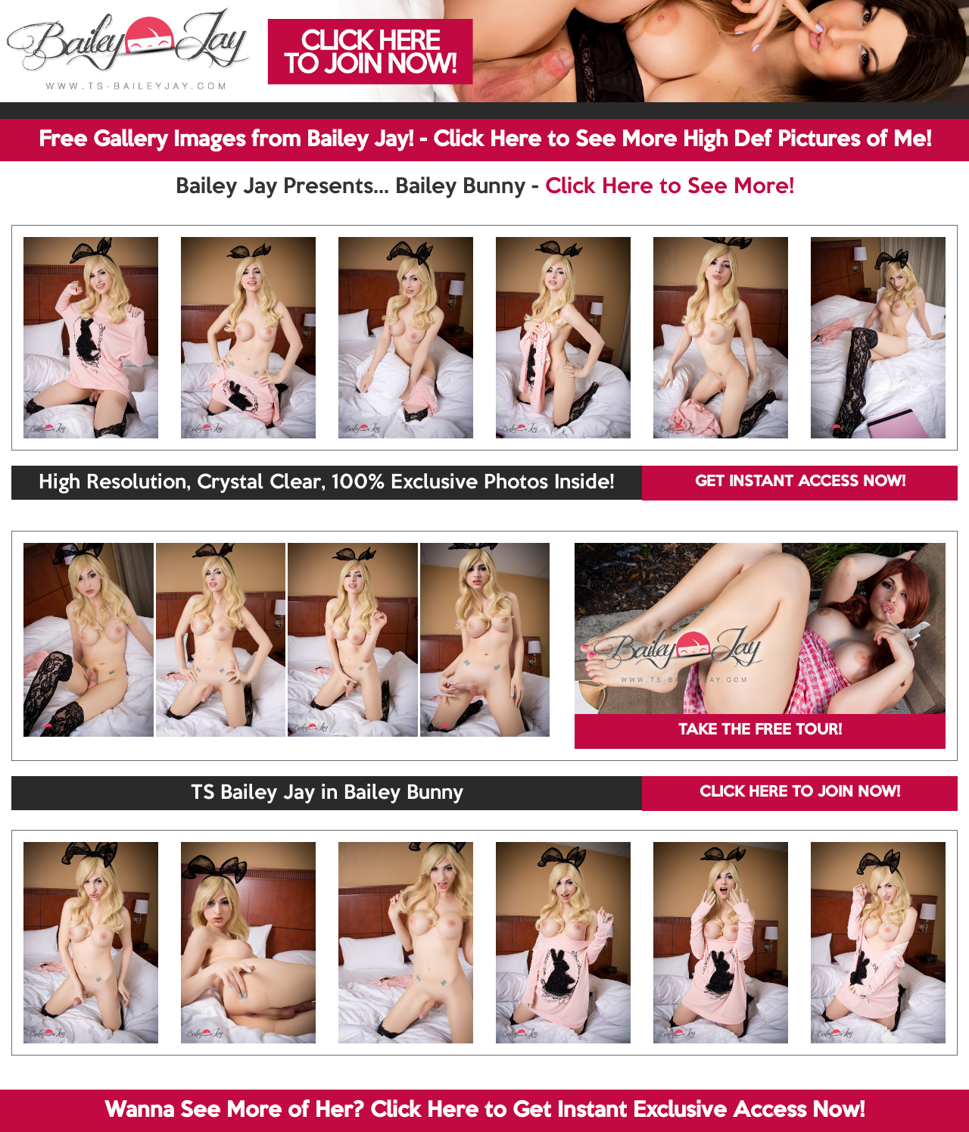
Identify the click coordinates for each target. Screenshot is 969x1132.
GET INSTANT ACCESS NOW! (800, 482)
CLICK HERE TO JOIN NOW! (799, 793)
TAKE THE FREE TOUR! (760, 731)
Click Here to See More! (669, 187)
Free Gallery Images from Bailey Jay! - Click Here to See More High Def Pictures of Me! (485, 140)
